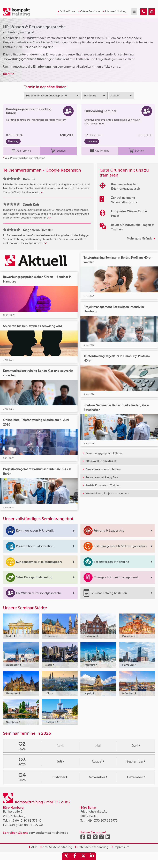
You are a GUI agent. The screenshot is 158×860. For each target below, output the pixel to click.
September (135, 761)
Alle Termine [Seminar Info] (21, 151)
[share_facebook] (75, 856)
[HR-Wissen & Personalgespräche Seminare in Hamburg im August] (143, 11)
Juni (136, 746)
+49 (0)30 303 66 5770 (102, 820)
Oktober (60, 777)
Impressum (120, 847)
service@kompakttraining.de (48, 833)
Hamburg (13, 141)
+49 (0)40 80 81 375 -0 (25, 820)
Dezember (136, 777)
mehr (8, 74)
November (98, 777)
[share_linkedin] (92, 856)
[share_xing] (66, 856)
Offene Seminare (89, 11)
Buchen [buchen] (58, 151)
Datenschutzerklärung (91, 847)
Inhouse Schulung (114, 11)
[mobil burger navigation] (134, 11)
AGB (33, 847)
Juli (60, 761)
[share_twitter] (83, 856)
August (98, 761)
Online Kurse (66, 11)
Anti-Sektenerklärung (56, 847)
